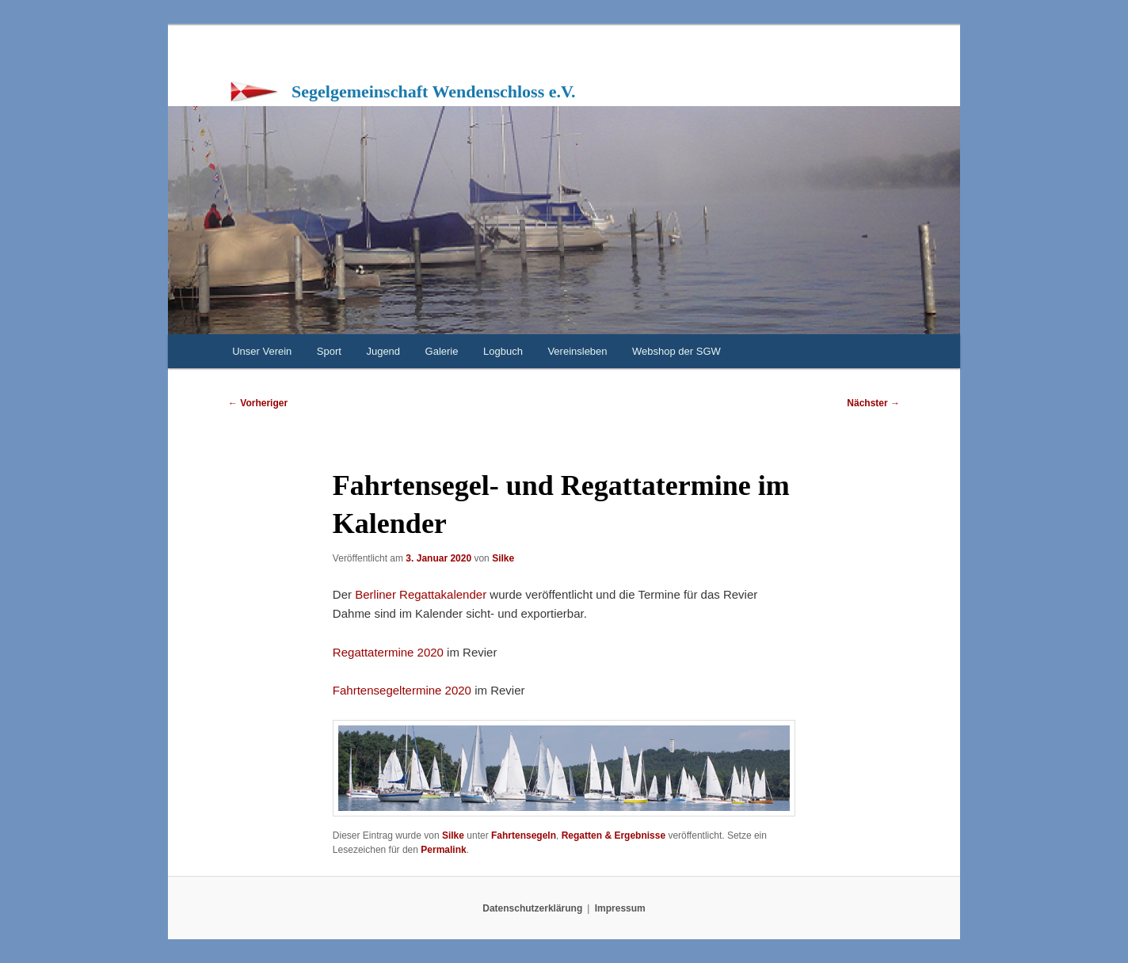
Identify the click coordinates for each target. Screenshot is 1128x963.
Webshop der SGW (676, 351)
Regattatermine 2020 (388, 652)
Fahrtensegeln (523, 835)
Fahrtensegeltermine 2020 (402, 690)
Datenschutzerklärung (532, 908)
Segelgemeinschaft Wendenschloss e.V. (434, 91)
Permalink (443, 849)
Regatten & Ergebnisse (613, 835)
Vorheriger (258, 403)
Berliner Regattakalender (422, 594)
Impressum (620, 908)
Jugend (383, 351)
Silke (503, 558)
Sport (329, 351)
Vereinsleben (577, 351)
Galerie (442, 351)
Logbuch (503, 351)
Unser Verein (262, 351)
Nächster (873, 403)
